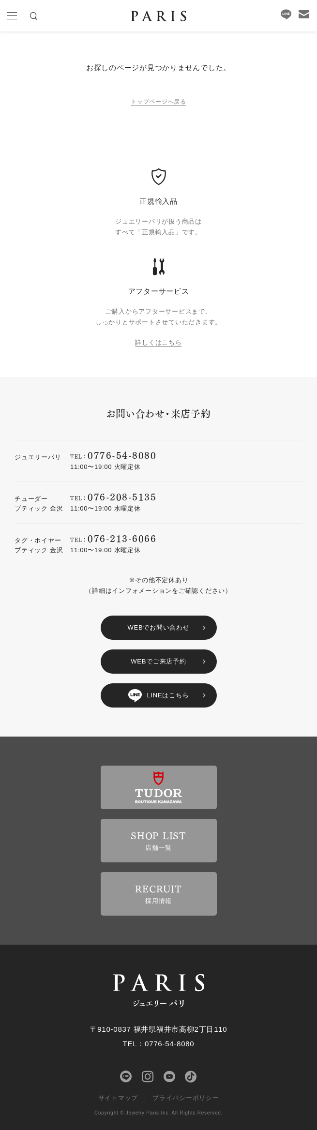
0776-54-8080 (122, 454)
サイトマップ (118, 1097)
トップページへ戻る (158, 101)
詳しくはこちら (158, 342)
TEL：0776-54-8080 (159, 1044)
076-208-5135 (122, 496)
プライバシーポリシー (185, 1097)
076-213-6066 (122, 537)
